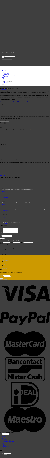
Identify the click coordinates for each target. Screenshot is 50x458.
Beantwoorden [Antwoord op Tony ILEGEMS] (3, 217)
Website (1, 237)
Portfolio (3, 78)
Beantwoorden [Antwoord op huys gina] (3, 204)
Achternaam (1, 276)
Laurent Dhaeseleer (4, 254)
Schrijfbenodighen (4, 70)
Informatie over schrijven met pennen (6, 246)
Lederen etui (7, 253)
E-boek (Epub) (5, 81)
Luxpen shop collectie (4, 69)
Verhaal (3, 66)
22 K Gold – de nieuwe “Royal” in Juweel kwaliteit (14, 254)
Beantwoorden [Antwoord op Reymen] (3, 191)
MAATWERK (3, 437)
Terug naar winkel (5, 82)
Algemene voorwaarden (5, 272)
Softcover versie (5, 446)
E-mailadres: (2, 277)
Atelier (2, 71)
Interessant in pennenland (6, 441)
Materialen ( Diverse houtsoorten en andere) (8, 72)
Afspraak (3, 77)
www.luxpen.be (9, 167)
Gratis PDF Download (6, 82)
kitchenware (3, 448)
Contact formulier (4, 271)
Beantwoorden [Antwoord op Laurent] (5, 224)
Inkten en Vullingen (5, 76)
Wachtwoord (2, 454)
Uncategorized (3, 250)
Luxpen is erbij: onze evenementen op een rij (9, 75)
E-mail (1, 236)
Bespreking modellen (6, 74)
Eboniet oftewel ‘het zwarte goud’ (11, 255)
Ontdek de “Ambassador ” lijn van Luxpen (5, 175)
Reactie (1, 233)
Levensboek (3, 445)
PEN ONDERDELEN (6, 73)
